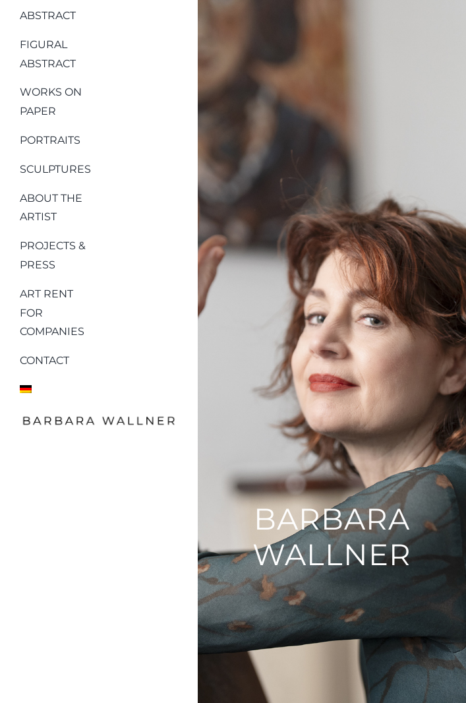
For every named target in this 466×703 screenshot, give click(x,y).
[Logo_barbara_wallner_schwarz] (99, 418)
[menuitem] (58, 387)
